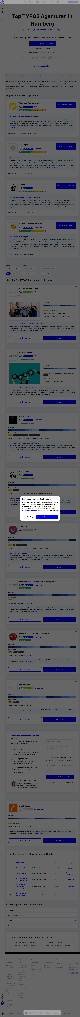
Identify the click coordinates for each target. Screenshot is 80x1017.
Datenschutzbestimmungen (29, 510)
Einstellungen (30, 517)
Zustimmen (47, 517)
